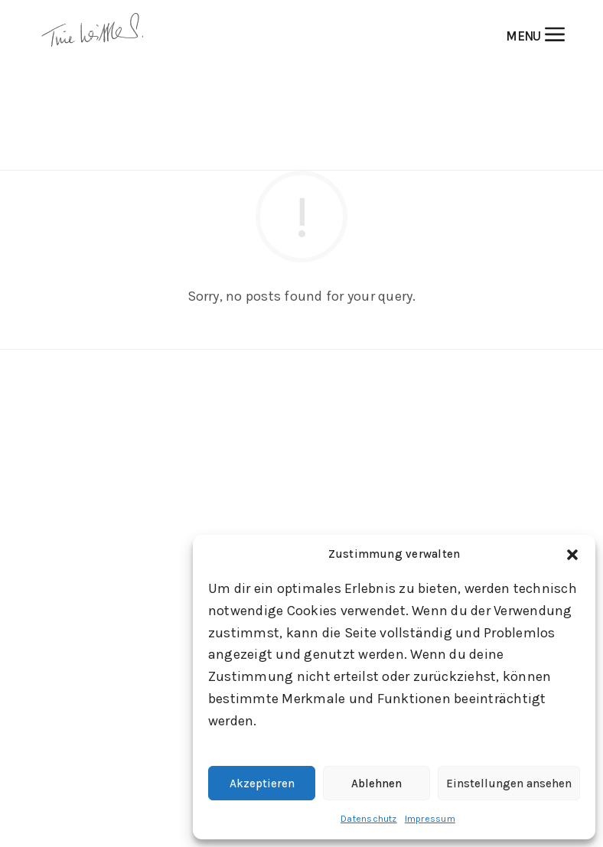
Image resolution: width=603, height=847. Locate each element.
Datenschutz (369, 818)
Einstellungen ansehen (509, 783)
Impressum (430, 818)
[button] (572, 554)
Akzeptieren (262, 783)
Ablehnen (376, 783)
